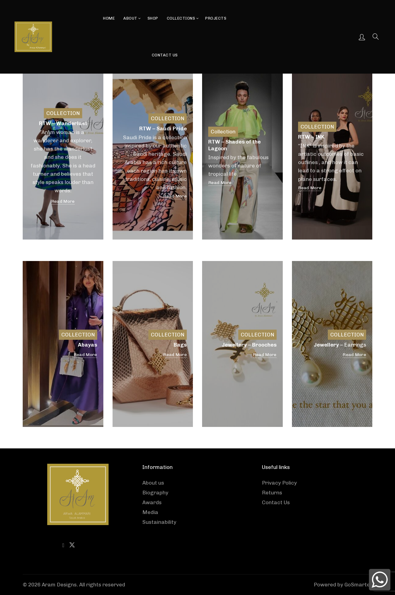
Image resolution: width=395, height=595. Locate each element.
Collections (181, 18)
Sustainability (159, 522)
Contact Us (165, 55)
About (130, 18)
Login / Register (361, 36)
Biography (155, 492)
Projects (215, 18)
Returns (272, 492)
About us (153, 483)
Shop (153, 18)
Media (150, 512)
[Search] (376, 36)
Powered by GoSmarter (343, 585)
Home (109, 18)
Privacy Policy (279, 483)
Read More (63, 201)
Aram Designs (59, 585)
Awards (152, 502)
